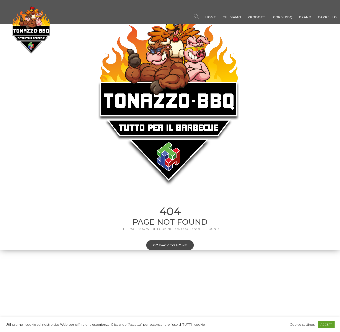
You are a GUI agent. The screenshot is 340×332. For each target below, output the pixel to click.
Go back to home (166, 245)
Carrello (324, 17)
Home (207, 17)
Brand (302, 17)
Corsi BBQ (279, 17)
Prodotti (253, 17)
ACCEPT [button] (326, 324)
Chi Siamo (228, 17)
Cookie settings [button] (302, 325)
